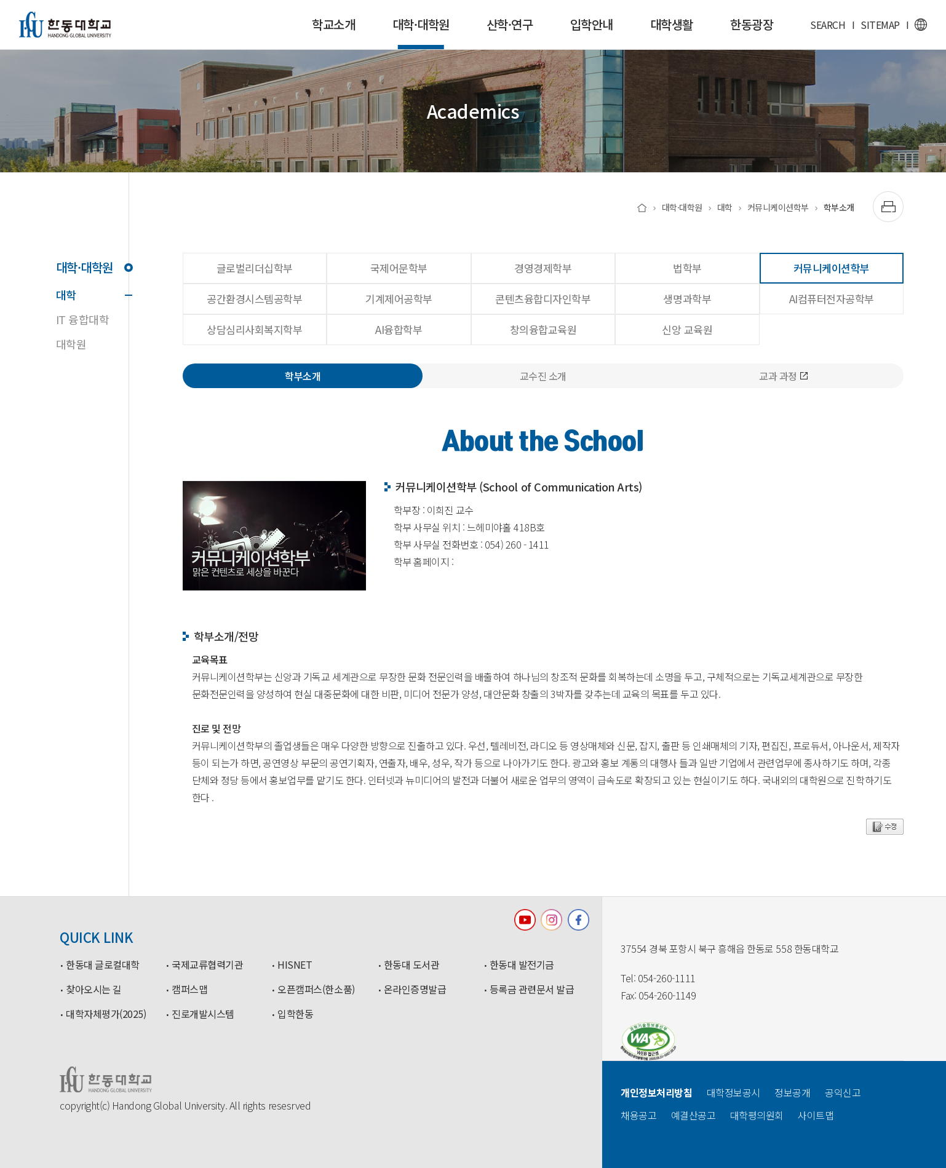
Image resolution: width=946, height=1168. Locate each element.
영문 (921, 24)
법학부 (687, 268)
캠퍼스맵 (189, 989)
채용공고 (638, 1115)
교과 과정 (783, 375)
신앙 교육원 (687, 329)
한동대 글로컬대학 (103, 965)
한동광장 (751, 24)
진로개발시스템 (203, 1014)
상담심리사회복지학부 (254, 329)
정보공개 (792, 1092)
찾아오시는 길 (94, 989)
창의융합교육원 (543, 329)
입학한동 (295, 1014)
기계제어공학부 (398, 298)
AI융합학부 (398, 329)
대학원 (71, 344)
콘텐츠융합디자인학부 (542, 298)
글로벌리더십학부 (255, 268)
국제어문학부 (398, 268)
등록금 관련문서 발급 (532, 989)
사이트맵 (815, 1115)
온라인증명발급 (415, 989)
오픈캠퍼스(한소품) (315, 989)
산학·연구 (510, 24)
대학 (92, 294)
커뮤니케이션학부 (778, 207)
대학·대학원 (421, 32)
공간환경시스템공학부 (254, 298)
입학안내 (591, 24)
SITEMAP (880, 24)
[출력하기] (888, 206)
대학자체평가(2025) (106, 1014)
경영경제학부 (542, 268)
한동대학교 (65, 25)
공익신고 (843, 1092)
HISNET (294, 965)
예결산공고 (693, 1115)
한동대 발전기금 (522, 965)
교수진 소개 (543, 375)
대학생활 (671, 24)
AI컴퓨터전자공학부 (831, 298)
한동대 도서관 (412, 965)
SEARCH (827, 24)
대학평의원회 (757, 1115)
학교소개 (333, 24)
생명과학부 (687, 298)
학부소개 (839, 207)
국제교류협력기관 (207, 965)
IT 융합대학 (82, 319)
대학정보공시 (733, 1092)
